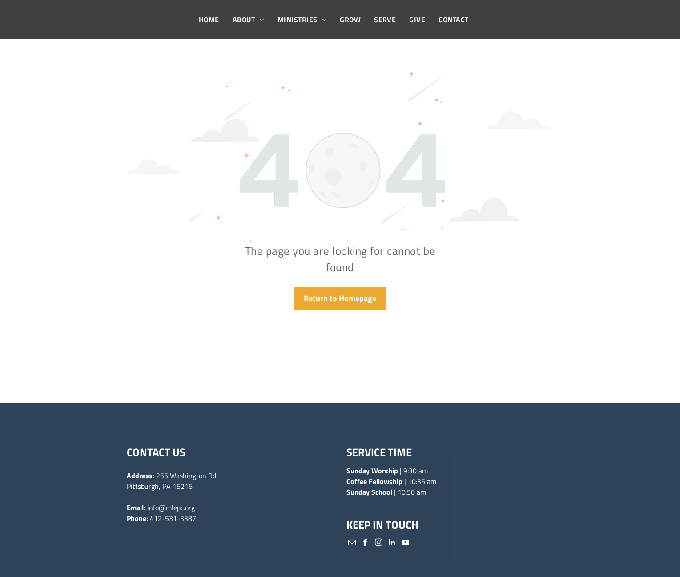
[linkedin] (392, 543)
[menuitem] (209, 19)
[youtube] (405, 543)
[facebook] (365, 543)
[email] (352, 543)
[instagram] (378, 543)
